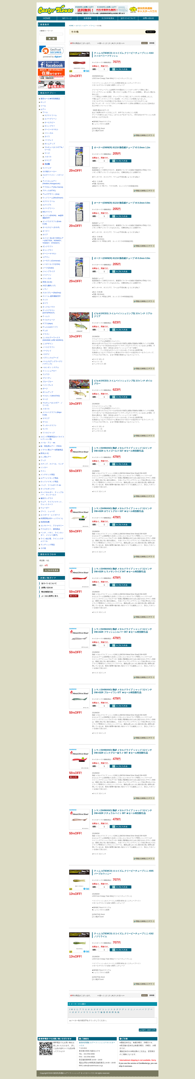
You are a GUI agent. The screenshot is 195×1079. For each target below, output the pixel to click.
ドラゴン (46, 334)
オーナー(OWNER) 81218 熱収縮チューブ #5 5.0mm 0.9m (122, 258)
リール (43, 106)
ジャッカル (48, 133)
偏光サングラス (47, 498)
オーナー (46, 231)
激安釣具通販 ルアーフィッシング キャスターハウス (74, 1073)
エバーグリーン (50, 119)
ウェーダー (45, 508)
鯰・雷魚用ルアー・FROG (51, 446)
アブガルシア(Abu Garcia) (53, 187)
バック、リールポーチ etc (51, 485)
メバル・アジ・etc (48, 443)
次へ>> (121, 43)
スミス (45, 300)
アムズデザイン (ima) (51, 194)
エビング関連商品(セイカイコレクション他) (52, 438)
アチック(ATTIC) (49, 191)
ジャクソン (47, 275)
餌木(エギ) (45, 453)
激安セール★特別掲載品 (50, 99)
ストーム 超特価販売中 (52, 296)
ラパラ (45, 429)
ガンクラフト (48, 246)
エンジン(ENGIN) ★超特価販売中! (53, 216)
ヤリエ (45, 422)
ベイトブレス (48, 385)
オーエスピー (49, 122)
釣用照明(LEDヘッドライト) (52, 518)
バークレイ (48, 140)
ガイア (45, 235)
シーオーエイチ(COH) (51, 264)
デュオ (45, 330)
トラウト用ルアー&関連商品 (52, 450)
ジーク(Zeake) (48, 268)
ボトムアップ (49, 144)
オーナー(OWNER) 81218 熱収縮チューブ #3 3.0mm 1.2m (122, 147)
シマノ (45, 289)
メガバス (47, 157)
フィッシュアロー (50, 371)
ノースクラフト (49, 347)
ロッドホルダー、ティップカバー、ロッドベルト (52, 493)
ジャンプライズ (49, 271)
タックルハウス (49, 307)
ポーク (45, 389)
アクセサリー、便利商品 (50, 529)
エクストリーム (50, 115)
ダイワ (47, 137)
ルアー (43, 109)
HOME (71, 25)
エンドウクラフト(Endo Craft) (52, 222)
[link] (51, 51)
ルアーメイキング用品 (49, 478)
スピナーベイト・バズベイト (53, 176)
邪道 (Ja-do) (47, 282)
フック (43, 460)
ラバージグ (47, 168)
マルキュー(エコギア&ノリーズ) (54, 148)
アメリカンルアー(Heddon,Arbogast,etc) (51, 182)
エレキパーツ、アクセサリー (52, 526)
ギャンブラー (49, 126)
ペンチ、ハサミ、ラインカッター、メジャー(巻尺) (52, 534)
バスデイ (46, 354)
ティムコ (46, 316)
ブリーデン (47, 378)
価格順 (144, 43)
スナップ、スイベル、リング (52, 464)
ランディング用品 (48, 545)
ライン (43, 471)
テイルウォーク (49, 320)
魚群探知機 (45, 522)
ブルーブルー (48, 382)
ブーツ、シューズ (48, 511)
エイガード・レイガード (50, 515)
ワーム (45, 112)
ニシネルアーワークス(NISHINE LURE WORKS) (53, 339)
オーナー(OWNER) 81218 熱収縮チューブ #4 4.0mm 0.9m (122, 203)
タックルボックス (48, 489)
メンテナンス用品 (48, 475)
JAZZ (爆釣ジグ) (49, 286)
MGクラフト (47, 212)
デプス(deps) (48, 323)
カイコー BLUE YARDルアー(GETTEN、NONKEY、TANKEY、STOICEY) (53, 240)
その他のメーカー (50, 171)
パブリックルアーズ (50, 358)
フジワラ (46, 374)
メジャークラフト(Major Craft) (52, 413)
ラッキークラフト (50, 425)
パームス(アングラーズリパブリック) (52, 362)
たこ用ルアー (46, 457)
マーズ (47, 153)
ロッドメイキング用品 (49, 482)
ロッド (43, 102)
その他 (47, 164)
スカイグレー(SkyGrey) (52, 293)
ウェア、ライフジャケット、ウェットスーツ (52, 503)
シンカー (44, 467)
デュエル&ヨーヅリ (50, 327)
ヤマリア (47, 160)
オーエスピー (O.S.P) (51, 227)
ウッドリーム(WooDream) (53, 198)
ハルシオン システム (51, 367)
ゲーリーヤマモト (51, 129)
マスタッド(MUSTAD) (51, 396)
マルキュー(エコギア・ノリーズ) (52, 404)
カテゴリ (79, 25)
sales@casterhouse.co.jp (93, 1066)
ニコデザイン (48, 344)
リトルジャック (49, 433)
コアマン (46, 257)
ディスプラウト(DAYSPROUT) (49, 311)
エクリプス (47, 205)
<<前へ (100, 43)
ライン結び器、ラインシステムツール (52, 540)
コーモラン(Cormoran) (51, 261)
